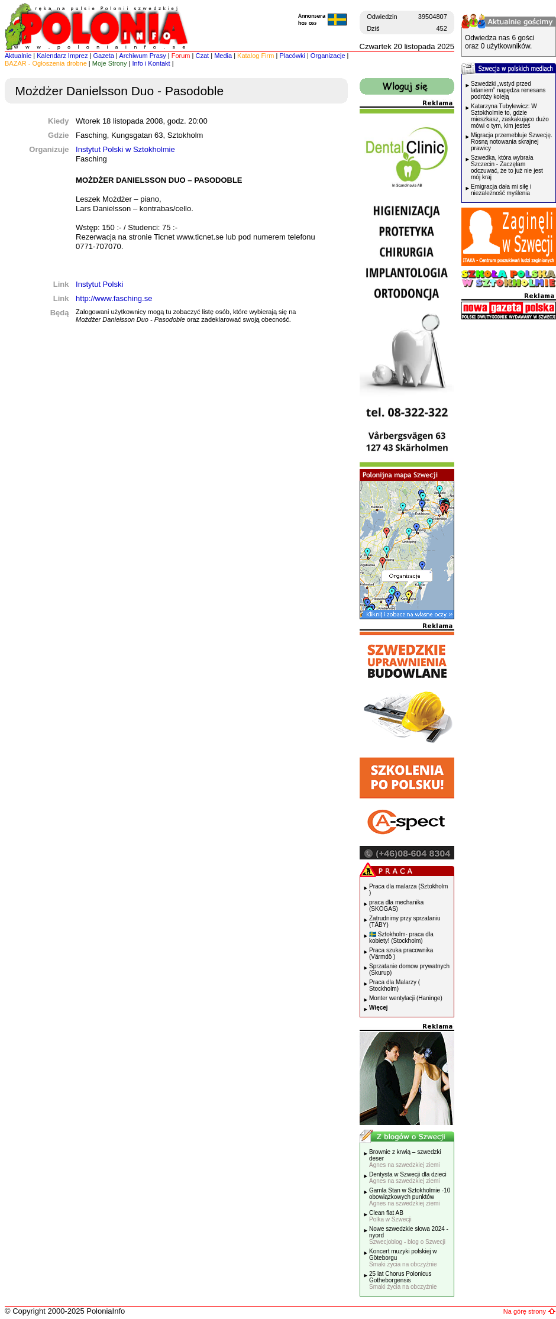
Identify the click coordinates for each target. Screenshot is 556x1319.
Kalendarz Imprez (62, 55)
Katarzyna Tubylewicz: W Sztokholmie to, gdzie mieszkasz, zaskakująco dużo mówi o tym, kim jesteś (510, 116)
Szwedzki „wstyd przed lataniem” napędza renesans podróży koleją (508, 90)
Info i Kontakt (151, 63)
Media (223, 55)
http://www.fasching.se (114, 298)
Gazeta (103, 55)
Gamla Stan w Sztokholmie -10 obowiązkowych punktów (409, 1197)
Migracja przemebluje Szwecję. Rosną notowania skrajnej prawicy (511, 141)
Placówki (292, 55)
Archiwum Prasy (142, 55)
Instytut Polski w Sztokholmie (125, 149)
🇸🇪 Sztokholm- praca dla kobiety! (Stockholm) (401, 937)
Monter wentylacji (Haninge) (405, 998)
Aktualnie (18, 55)
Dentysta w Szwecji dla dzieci (408, 1177)
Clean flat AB (390, 1216)
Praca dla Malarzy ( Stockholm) (394, 985)
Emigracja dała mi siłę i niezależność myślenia (501, 189)
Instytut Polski (99, 284)
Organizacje (328, 55)
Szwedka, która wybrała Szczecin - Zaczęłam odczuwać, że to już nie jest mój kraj (507, 167)
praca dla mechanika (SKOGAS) (396, 905)
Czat (202, 55)
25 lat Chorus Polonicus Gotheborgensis (403, 1280)
